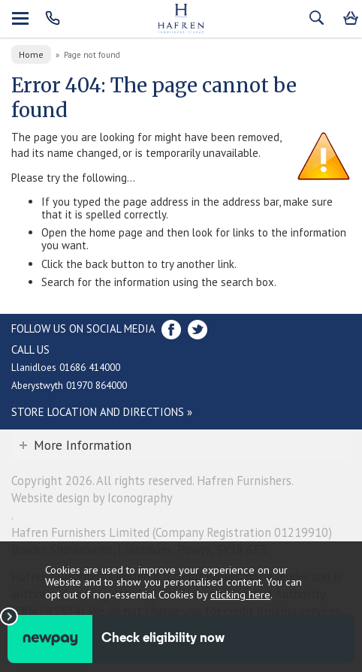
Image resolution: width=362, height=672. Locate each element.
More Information (82, 445)
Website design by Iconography (92, 498)
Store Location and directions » (101, 412)
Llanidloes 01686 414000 (65, 367)
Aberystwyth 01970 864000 (69, 385)
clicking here (240, 594)
